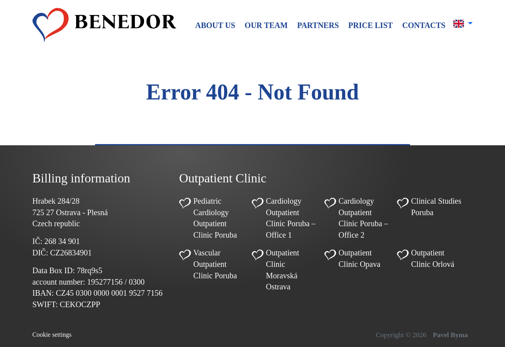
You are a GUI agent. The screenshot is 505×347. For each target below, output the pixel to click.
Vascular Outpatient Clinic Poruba (215, 264)
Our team (266, 25)
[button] (463, 23)
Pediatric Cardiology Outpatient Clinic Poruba (215, 218)
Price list (370, 25)
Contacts (424, 25)
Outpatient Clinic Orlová (432, 258)
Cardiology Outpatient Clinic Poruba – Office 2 (363, 218)
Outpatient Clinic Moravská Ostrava (282, 269)
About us (215, 25)
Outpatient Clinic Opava (359, 258)
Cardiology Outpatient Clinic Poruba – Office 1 (291, 218)
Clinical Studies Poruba (436, 207)
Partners (318, 25)
